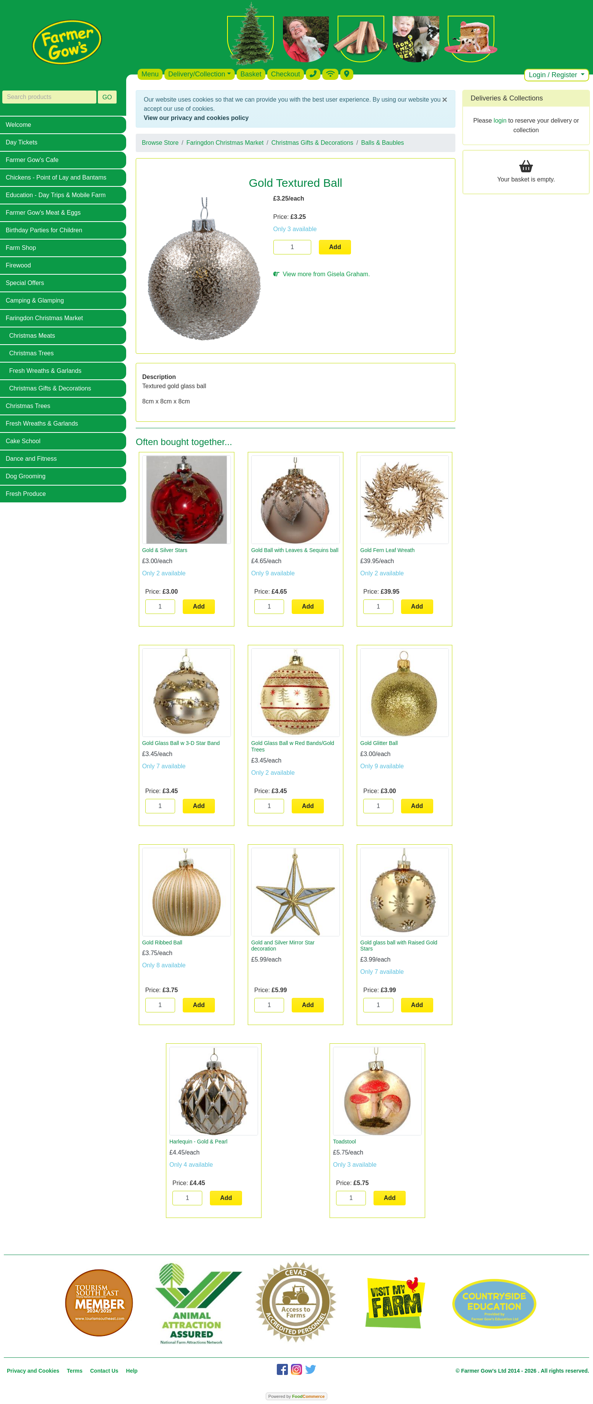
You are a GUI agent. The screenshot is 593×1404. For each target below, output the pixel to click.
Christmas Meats (32, 335)
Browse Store (160, 142)
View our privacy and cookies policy (196, 118)
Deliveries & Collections (507, 98)
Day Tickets (21, 142)
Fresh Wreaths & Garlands (45, 371)
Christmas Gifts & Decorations (50, 388)
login (500, 120)
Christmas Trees (31, 353)
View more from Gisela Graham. (321, 274)
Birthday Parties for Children (44, 230)
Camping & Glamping (35, 300)
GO (107, 97)
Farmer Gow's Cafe (32, 160)
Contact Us (104, 1371)
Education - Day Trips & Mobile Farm (56, 195)
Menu (150, 74)
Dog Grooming (25, 476)
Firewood (18, 265)
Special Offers (25, 283)
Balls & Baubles (382, 142)
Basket (251, 74)
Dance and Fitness (31, 458)
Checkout (285, 74)
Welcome (18, 124)
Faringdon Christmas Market (44, 318)
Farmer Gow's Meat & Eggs (43, 212)
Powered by (296, 1396)
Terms (75, 1371)
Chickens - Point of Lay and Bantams (56, 177)
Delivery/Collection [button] (196, 74)
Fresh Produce (26, 494)
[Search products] (49, 97)
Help (132, 1371)
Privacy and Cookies (33, 1371)
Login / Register (554, 75)
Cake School (23, 441)
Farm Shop (21, 248)
